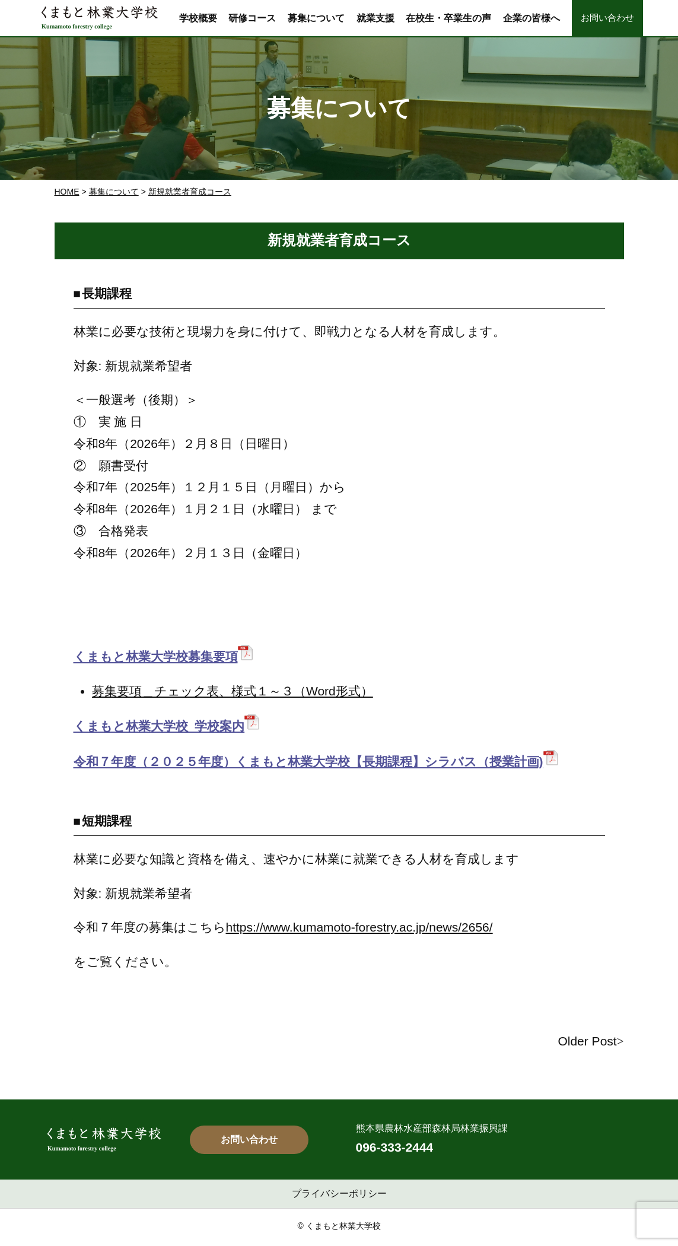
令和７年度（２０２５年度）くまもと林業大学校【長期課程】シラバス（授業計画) (308, 761)
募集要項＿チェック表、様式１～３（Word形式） (232, 691)
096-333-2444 (395, 1147)
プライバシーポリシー (339, 1193)
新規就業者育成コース (189, 191)
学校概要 (198, 17)
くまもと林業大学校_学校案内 (159, 726)
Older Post (587, 1041)
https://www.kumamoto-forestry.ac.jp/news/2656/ (359, 927)
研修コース (252, 17)
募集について (316, 17)
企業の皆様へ (531, 17)
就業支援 (375, 17)
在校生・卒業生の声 (448, 17)
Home (67, 191)
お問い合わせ (607, 17)
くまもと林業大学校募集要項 (156, 656)
